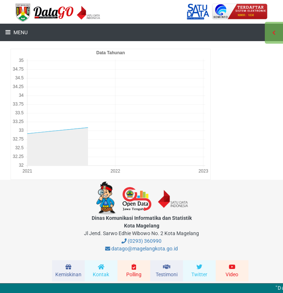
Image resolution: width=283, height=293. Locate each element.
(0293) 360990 (141, 241)
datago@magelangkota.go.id (141, 249)
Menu (20, 32)
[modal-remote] (68, 270)
